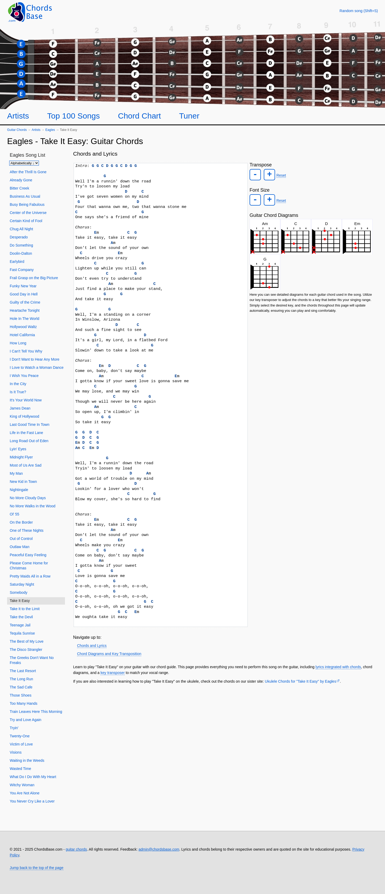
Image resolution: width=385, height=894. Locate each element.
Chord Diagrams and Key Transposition (109, 654)
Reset (279, 175)
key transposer (112, 673)
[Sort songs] (24, 163)
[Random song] (359, 11)
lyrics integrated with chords (338, 667)
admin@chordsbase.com (159, 849)
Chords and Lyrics (92, 645)
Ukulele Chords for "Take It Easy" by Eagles (300, 681)
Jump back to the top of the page (36, 868)
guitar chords (76, 849)
